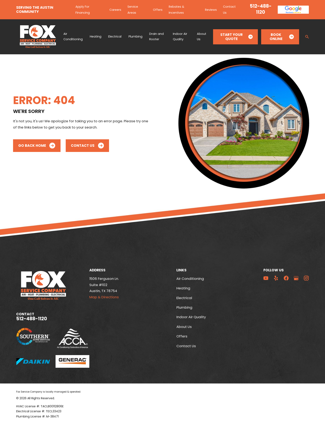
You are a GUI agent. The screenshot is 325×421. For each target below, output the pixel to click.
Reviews (211, 10)
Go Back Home (36, 145)
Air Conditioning (190, 278)
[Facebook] (286, 278)
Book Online (282, 36)
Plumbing (184, 307)
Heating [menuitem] (95, 36)
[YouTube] (265, 278)
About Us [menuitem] (201, 36)
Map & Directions (104, 297)
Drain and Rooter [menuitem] (156, 36)
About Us (184, 326)
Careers (115, 10)
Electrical (184, 297)
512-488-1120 (261, 9)
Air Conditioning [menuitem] (73, 36)
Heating (183, 288)
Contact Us (87, 145)
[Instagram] (306, 278)
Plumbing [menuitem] (135, 36)
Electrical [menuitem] (114, 36)
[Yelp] (276, 278)
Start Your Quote (236, 36)
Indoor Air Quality (191, 316)
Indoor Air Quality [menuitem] (180, 36)
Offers (157, 10)
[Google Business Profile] (296, 278)
